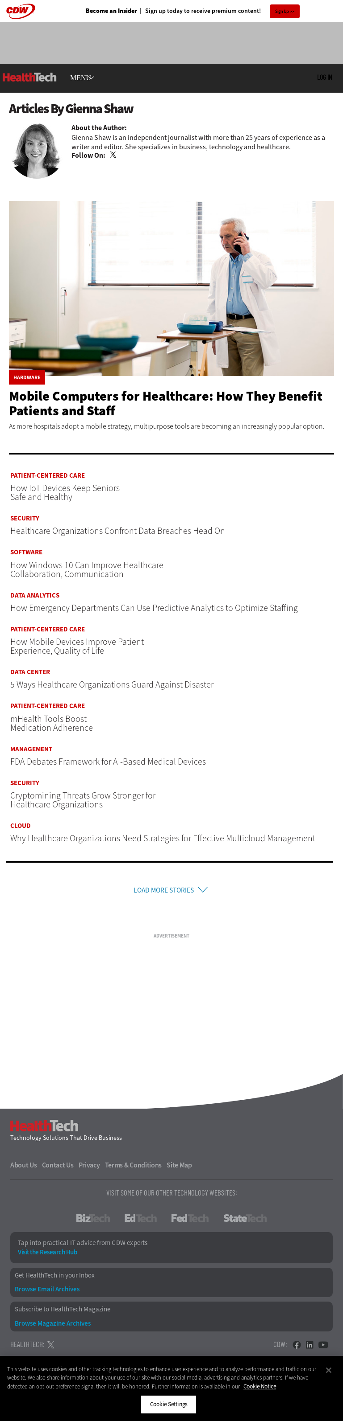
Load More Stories (163, 891)
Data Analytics (34, 595)
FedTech (190, 1221)
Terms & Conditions (133, 1168)
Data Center (30, 672)
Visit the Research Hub (47, 1255)
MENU (80, 78)
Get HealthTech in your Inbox (55, 1278)
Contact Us (58, 1168)
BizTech (93, 1221)
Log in (324, 77)
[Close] (329, 1370)
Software (26, 552)
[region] (171, 1388)
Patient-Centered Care (47, 475)
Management (31, 749)
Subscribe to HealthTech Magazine (62, 1312)
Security (24, 518)
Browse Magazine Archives (53, 1326)
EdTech (141, 1221)
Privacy (89, 1168)
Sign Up (282, 11)
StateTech (245, 1221)
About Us (23, 1168)
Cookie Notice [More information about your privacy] (259, 1386)
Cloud (20, 826)
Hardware (27, 377)
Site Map (179, 1168)
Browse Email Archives (47, 1292)
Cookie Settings (168, 1404)
